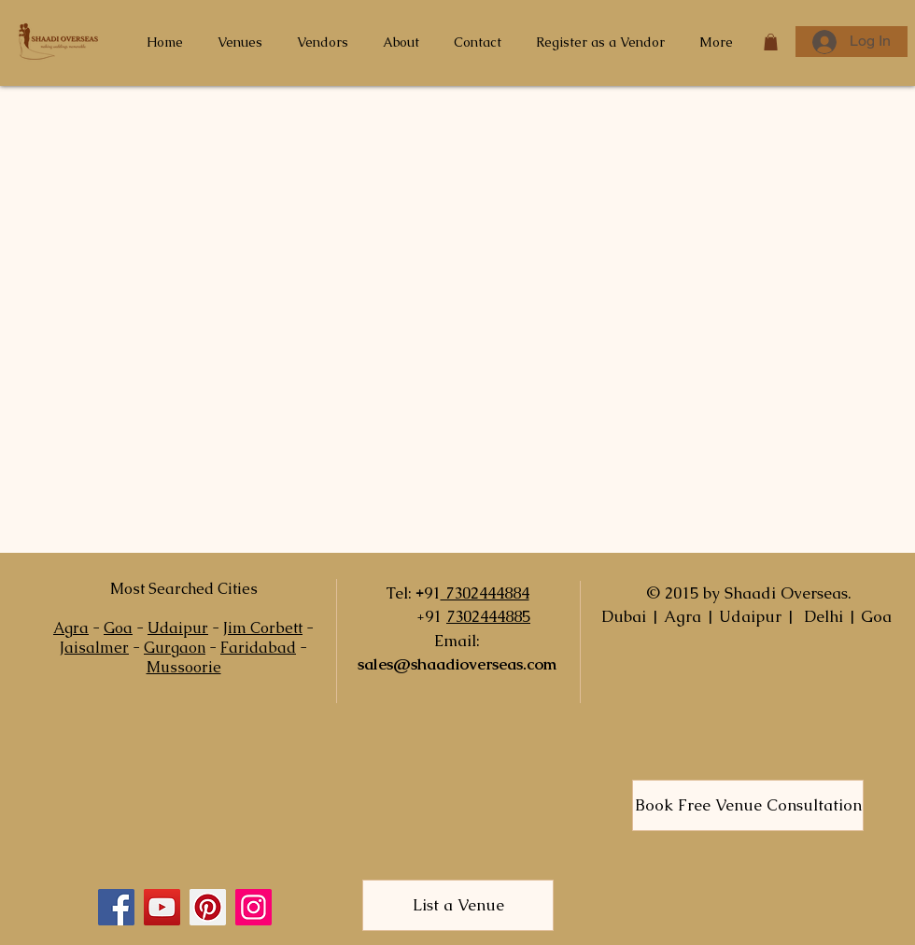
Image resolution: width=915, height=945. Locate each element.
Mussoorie (184, 667)
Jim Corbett (263, 628)
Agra (71, 628)
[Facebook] (116, 907)
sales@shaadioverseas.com (457, 664)
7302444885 (488, 616)
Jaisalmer (94, 647)
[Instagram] (253, 907)
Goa (118, 628)
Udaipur (178, 628)
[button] (771, 42)
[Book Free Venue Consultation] (748, 805)
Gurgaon (174, 647)
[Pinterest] (208, 907)
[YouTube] (162, 907)
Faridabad (258, 647)
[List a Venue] (458, 905)
